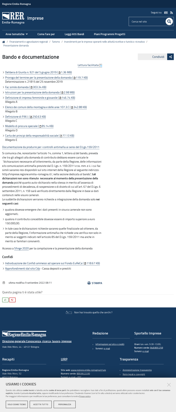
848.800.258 (156, 347)
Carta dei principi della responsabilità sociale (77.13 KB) (39, 135)
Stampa (95, 283)
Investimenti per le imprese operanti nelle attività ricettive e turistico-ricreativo (104, 42)
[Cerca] (169, 21)
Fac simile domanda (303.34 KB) (25, 87)
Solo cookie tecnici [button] (17, 404)
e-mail (107, 348)
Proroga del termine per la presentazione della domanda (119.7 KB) (46, 77)
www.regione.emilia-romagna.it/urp (88, 370)
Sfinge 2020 (21, 248)
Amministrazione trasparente (137, 370)
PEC (79, 377)
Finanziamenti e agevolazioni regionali (28, 42)
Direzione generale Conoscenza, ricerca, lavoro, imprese (37, 341)
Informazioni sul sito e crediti (109, 344)
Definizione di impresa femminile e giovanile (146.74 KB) (40, 97)
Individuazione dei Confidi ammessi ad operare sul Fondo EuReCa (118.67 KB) (52, 263)
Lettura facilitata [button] (90, 65)
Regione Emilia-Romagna (16, 4)
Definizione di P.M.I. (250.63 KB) (25, 116)
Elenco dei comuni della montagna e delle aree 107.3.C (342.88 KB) (46, 107)
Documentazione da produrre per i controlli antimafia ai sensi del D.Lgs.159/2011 (50, 147)
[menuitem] (18, 34)
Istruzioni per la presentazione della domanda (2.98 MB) (40, 92)
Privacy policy (84, 396)
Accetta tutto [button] (40, 404)
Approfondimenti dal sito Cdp (22, 268)
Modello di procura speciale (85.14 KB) (29, 126)
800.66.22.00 (83, 373)
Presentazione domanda (16, 45)
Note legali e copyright (134, 374)
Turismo (56, 42)
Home (4, 42)
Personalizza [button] (64, 404)
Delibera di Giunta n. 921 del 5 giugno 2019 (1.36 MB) (38, 72)
